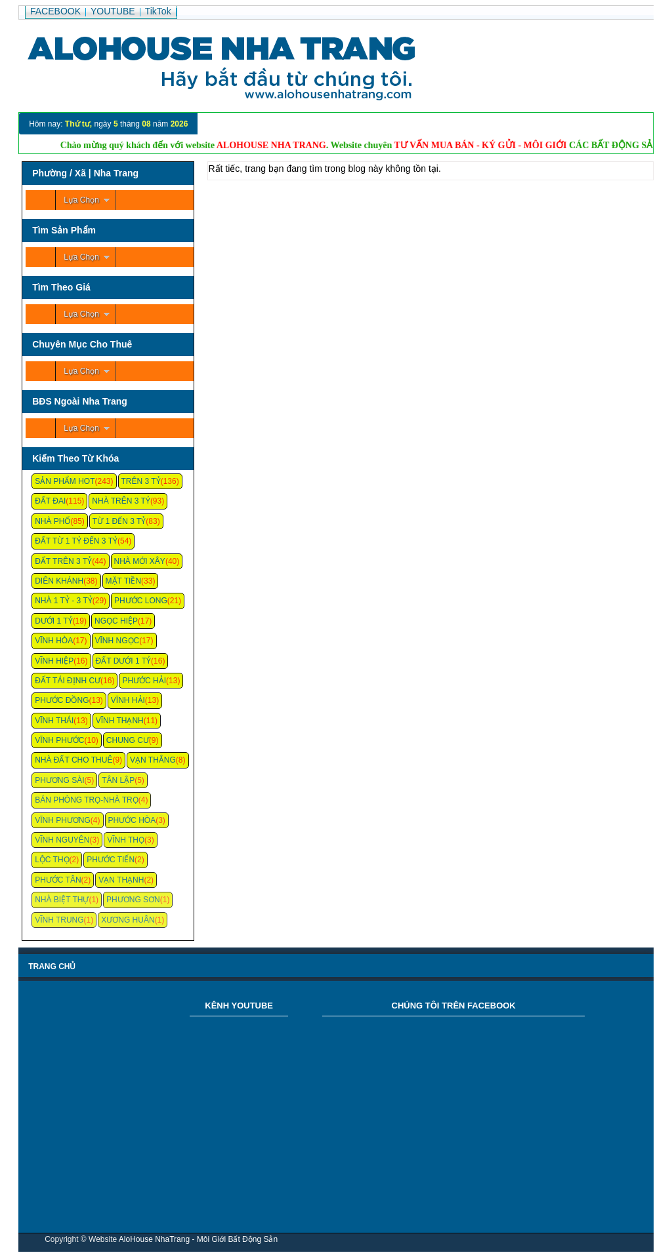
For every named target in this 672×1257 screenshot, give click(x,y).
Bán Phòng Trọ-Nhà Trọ (86, 800)
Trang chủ (51, 966)
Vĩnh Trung (59, 920)
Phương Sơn (133, 899)
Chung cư (127, 740)
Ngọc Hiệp (116, 621)
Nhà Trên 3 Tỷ (121, 501)
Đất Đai (50, 501)
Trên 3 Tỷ (141, 481)
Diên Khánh (59, 581)
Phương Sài (59, 780)
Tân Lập (118, 780)
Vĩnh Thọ (125, 840)
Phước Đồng (62, 700)
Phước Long (140, 600)
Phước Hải (144, 680)
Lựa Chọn (81, 200)
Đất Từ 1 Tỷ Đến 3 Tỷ (76, 541)
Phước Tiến (111, 859)
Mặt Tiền (124, 581)
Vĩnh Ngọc (117, 640)
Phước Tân (58, 880)
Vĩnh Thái (54, 720)
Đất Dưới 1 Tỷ (124, 661)
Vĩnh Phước (59, 740)
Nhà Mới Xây (139, 561)
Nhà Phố (52, 521)
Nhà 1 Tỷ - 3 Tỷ (64, 600)
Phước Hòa (132, 820)
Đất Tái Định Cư (67, 680)
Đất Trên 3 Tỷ (63, 561)
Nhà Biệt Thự (62, 899)
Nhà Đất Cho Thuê (73, 760)
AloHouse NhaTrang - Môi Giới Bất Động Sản (198, 1239)
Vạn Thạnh (121, 880)
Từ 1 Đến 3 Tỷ (119, 521)
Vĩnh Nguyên (62, 840)
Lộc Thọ (52, 859)
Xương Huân (127, 920)
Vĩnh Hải (128, 700)
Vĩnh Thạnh (120, 720)
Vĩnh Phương (63, 820)
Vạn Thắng (153, 760)
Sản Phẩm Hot (64, 481)
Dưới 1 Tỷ (53, 621)
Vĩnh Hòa (54, 640)
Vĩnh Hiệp (54, 661)
